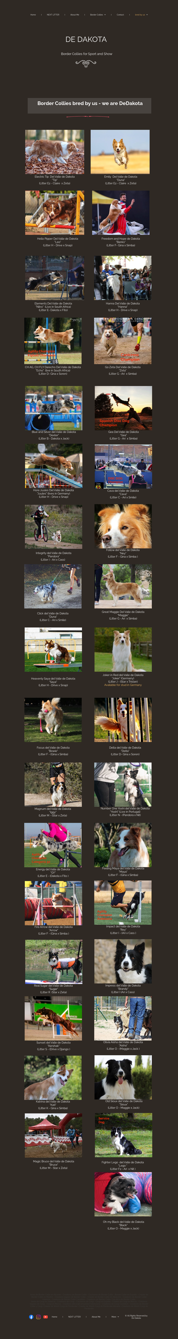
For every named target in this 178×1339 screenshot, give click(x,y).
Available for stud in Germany (123, 685)
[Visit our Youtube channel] (45, 1317)
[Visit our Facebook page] (31, 1317)
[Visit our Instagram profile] (38, 1317)
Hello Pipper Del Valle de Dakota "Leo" (57, 240)
